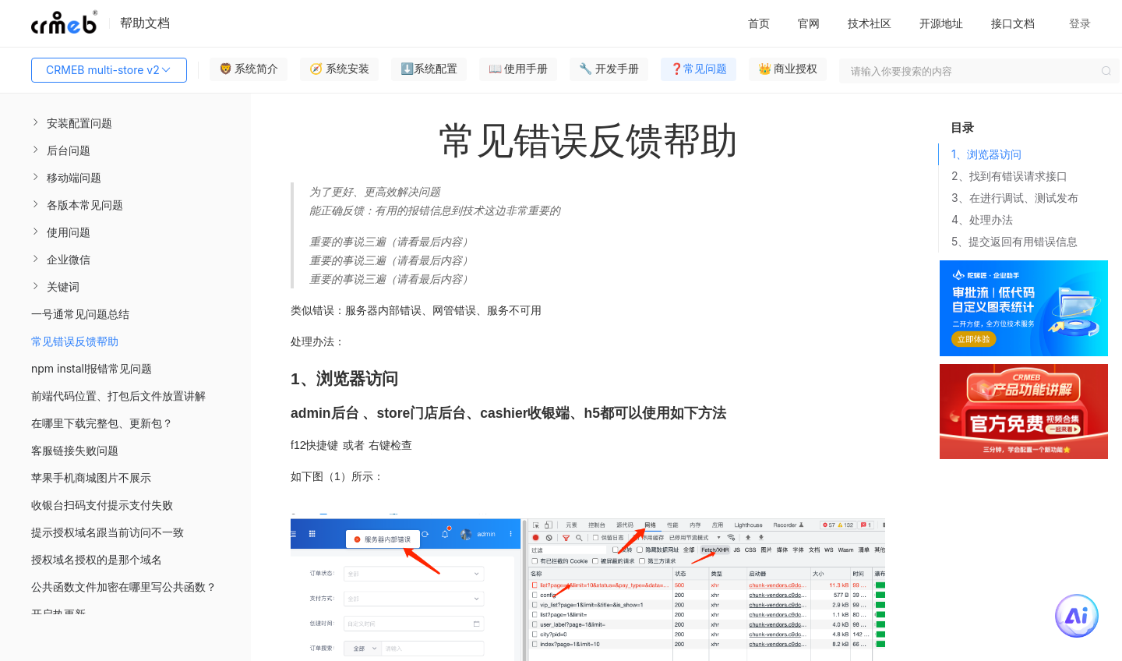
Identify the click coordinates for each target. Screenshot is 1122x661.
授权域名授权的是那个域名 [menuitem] (96, 559)
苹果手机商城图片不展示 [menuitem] (91, 477)
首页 (759, 23)
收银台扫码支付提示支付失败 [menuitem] (102, 504)
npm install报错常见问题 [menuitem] (91, 368)
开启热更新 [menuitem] (58, 613)
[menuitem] (125, 122)
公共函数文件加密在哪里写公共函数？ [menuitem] (124, 586)
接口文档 (1013, 23)
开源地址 (941, 23)
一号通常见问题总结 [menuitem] (80, 313)
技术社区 (869, 23)
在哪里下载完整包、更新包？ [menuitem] (102, 422)
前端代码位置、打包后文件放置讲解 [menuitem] (118, 395)
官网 (809, 23)
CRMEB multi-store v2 (109, 70)
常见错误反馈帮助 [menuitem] (74, 341)
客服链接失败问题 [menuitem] (74, 450)
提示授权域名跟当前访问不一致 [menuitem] (107, 532)
